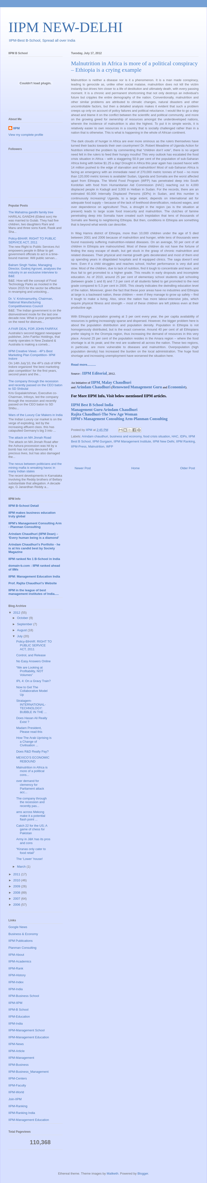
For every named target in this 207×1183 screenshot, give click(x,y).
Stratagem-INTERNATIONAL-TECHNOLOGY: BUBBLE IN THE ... (31, 706)
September (25, 624)
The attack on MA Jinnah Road (29, 437)
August (22, 630)
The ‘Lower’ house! (29, 859)
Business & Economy (23, 934)
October (23, 618)
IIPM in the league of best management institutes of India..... (33, 592)
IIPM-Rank (15, 968)
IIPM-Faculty (17, 1085)
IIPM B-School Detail (23, 505)
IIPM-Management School (26, 1030)
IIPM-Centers (17, 1078)
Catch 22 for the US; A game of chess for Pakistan (31, 829)
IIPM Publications (20, 940)
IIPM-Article (16, 1051)
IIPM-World (16, 1092)
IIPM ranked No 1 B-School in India (34, 559)
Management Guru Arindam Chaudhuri (104, 410)
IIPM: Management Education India (34, 576)
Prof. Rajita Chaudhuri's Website (32, 583)
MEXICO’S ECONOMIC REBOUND (32, 759)
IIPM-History (17, 975)
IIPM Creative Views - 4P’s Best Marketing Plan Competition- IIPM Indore (31, 354)
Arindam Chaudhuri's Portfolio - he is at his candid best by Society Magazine (34, 548)
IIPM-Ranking (17, 1106)
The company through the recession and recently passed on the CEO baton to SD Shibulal (35, 384)
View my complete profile (25, 134)
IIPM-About (16, 954)
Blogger (142, 1173)
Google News (17, 927)
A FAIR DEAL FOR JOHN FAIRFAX (33, 329)
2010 (17, 880)
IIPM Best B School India (92, 405)
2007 (17, 898)
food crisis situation (156, 436)
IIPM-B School (18, 1009)
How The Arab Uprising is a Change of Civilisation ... (33, 741)
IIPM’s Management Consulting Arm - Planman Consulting (35, 525)
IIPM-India (15, 989)
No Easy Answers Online (33, 661)
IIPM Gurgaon (102, 441)
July (20, 636)
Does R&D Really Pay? (32, 751)
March (22, 866)
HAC (175, 436)
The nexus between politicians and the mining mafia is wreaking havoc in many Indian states (35, 467)
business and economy (126, 436)
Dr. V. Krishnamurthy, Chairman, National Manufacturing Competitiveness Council (30, 302)
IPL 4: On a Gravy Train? (33, 681)
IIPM (16, 128)
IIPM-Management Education (28, 1037)
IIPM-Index (16, 982)
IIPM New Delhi (164, 441)
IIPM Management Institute (132, 441)
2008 (17, 892)
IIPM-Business (18, 1064)
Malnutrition (96, 446)
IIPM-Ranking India (21, 1113)
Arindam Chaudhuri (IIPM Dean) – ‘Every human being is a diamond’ (33, 536)
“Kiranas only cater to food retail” (31, 851)
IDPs (183, 436)
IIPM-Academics (19, 961)
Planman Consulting (22, 947)
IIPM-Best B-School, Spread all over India (42, 40)
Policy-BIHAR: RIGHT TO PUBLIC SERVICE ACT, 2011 (32, 240)
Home (135, 468)
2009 (17, 886)
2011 (17, 874)
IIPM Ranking (185, 441)
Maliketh (112, 1173)
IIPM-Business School (23, 996)
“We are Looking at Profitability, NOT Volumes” (29, 671)
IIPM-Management (21, 1058)
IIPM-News (16, 1044)
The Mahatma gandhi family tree (30, 212)
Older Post (187, 468)
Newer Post (83, 468)
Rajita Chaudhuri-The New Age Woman (104, 414)
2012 (17, 612)
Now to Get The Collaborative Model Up (31, 690)
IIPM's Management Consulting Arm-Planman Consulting (119, 419)
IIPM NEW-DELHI (65, 27)
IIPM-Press (78, 446)
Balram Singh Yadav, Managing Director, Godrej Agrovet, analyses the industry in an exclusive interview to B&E (34, 270)
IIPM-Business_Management (28, 1071)
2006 (17, 904)
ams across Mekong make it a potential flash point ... (30, 815)
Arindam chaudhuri (95, 436)
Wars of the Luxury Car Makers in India (35, 415)
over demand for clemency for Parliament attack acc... (30, 786)
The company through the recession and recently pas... (31, 802)
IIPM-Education (19, 1016)
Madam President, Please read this (29, 730)
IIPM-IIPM (15, 1003)
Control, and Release (30, 655)
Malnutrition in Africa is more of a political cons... (31, 771)
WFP (109, 446)
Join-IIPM (15, 1099)
